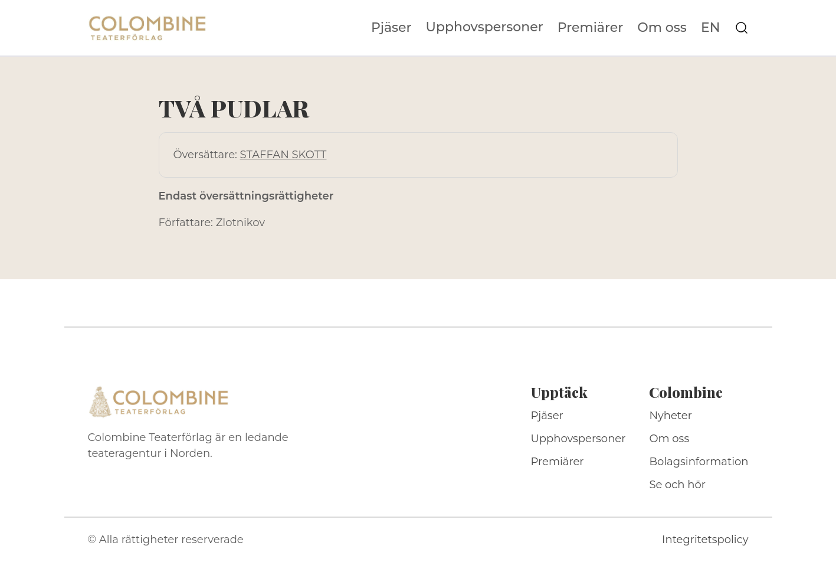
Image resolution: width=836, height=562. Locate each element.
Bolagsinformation (698, 461)
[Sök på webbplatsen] (742, 28)
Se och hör (677, 484)
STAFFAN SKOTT (283, 154)
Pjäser (391, 27)
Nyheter (670, 415)
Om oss (662, 27)
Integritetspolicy (705, 539)
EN (710, 27)
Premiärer (591, 27)
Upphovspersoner (484, 27)
